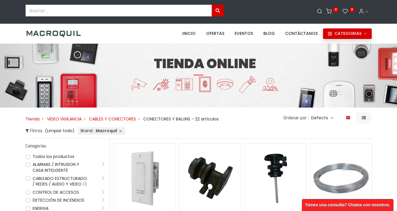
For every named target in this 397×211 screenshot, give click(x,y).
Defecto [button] (320, 118)
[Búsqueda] (218, 10)
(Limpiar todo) (60, 131)
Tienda (33, 119)
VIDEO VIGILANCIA (64, 119)
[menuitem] (189, 33)
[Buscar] (319, 12)
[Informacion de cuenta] (363, 12)
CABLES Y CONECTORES (112, 119)
